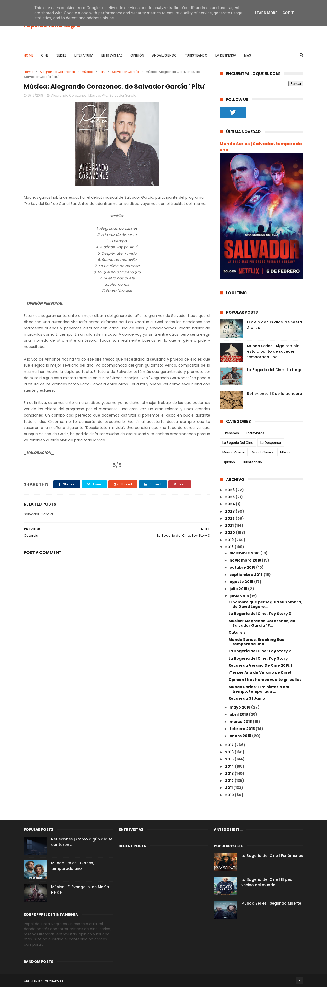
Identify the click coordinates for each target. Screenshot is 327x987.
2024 (230, 504)
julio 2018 (239, 588)
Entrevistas (112, 55)
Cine (45, 55)
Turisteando (196, 55)
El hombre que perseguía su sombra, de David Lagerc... (265, 604)
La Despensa (225, 55)
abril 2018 (239, 714)
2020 (230, 532)
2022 (230, 518)
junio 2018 (240, 596)
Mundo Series (262, 452)
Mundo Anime (233, 452)
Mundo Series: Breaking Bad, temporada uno (256, 642)
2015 (229, 759)
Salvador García (125, 72)
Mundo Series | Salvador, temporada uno (261, 147)
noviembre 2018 (246, 560)
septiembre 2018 (246, 574)
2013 (229, 773)
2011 (229, 787)
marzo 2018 (241, 721)
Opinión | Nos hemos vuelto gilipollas (264, 679)
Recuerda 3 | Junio (246, 698)
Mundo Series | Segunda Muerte (271, 903)
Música (87, 72)
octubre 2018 (243, 567)
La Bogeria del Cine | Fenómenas (272, 855)
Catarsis (236, 632)
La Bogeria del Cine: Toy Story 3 (259, 613)
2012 (229, 780)
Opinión (137, 55)
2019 (229, 539)
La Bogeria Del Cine (237, 442)
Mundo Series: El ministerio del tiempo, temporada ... (258, 689)
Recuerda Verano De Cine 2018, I (260, 665)
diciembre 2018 (245, 553)
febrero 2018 (243, 728)
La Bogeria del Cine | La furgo (275, 369)
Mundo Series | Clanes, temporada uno (72, 865)
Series (61, 55)
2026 (230, 489)
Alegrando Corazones (57, 72)
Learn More (266, 13)
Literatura (84, 55)
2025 (230, 497)
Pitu (102, 72)
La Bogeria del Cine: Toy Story (258, 658)
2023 (230, 511)
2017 (229, 745)
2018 (229, 546)
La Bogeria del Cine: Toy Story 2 (259, 651)
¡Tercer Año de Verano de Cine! (259, 672)
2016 (229, 752)
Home (28, 55)
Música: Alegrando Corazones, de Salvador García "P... (261, 623)
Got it (288, 13)
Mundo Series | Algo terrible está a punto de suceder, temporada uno (273, 351)
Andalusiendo (164, 55)
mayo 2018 (240, 707)
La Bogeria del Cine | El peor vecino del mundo (267, 882)
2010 (230, 795)
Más (247, 55)
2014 (230, 766)
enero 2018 (241, 735)
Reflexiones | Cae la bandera (274, 393)
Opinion (228, 462)
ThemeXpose (53, 980)
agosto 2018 (242, 581)
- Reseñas (230, 433)
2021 (229, 525)
